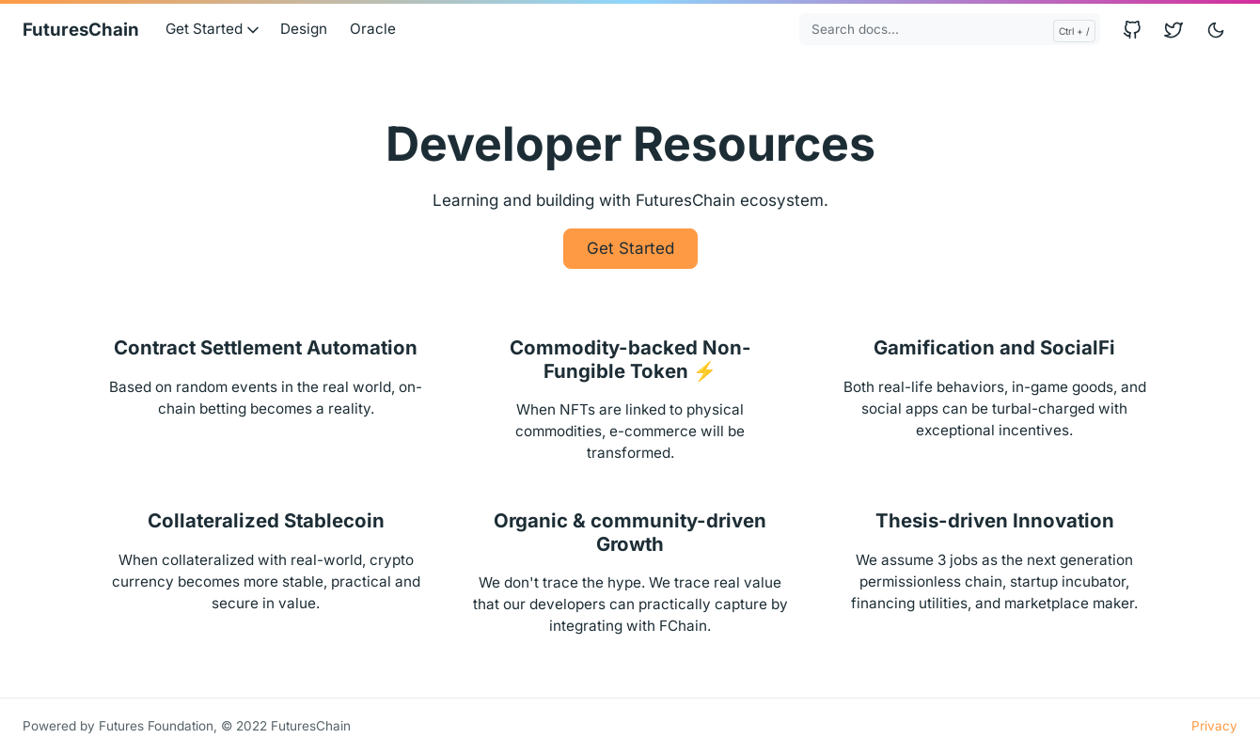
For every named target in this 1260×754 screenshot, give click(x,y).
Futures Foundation (156, 725)
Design (303, 29)
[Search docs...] (949, 29)
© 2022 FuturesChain (286, 725)
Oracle (373, 29)
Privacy (1214, 725)
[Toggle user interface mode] (1216, 29)
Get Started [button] (213, 29)
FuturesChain (81, 29)
